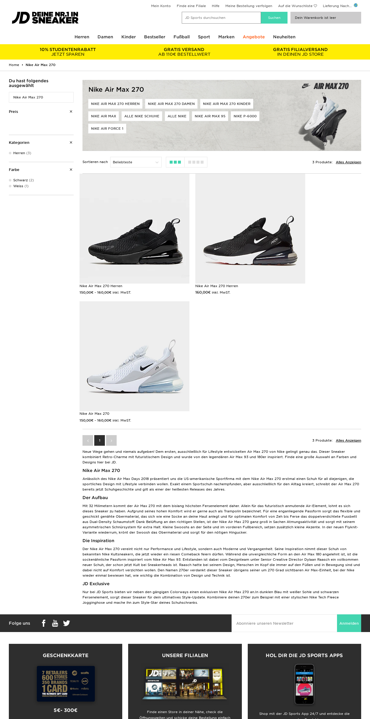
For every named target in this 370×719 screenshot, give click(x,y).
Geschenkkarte (19, 667)
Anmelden (349, 478)
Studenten (15, 661)
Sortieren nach (95, 162)
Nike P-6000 (245, 116)
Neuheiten (284, 36)
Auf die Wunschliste (295, 6)
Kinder (128, 36)
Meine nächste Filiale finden (185, 599)
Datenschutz (285, 661)
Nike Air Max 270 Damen (171, 104)
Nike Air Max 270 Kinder (226, 104)
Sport (204, 36)
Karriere (192, 648)
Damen (105, 36)
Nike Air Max (103, 116)
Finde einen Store (110, 673)
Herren (82, 36)
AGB (278, 648)
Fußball (182, 36)
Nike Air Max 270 (28, 97)
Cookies (282, 667)
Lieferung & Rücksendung (117, 654)
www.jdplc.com (58, 709)
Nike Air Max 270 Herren (115, 104)
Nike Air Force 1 (107, 128)
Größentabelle (18, 654)
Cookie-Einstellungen (293, 673)
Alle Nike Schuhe (141, 116)
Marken (226, 36)
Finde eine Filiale (191, 6)
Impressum (284, 654)
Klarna (11, 673)
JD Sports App (19, 679)
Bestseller (154, 36)
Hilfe (215, 6)
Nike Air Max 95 (210, 116)
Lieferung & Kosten (22, 648)
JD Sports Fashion (201, 654)
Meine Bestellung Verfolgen (119, 679)
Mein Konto (161, 6)
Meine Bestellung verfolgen (248, 6)
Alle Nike (177, 116)
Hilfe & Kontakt (108, 661)
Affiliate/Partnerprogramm (208, 661)
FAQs (100, 648)
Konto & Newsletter (112, 667)
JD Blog (12, 685)
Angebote (254, 36)
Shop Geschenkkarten (66, 590)
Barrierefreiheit (287, 679)
